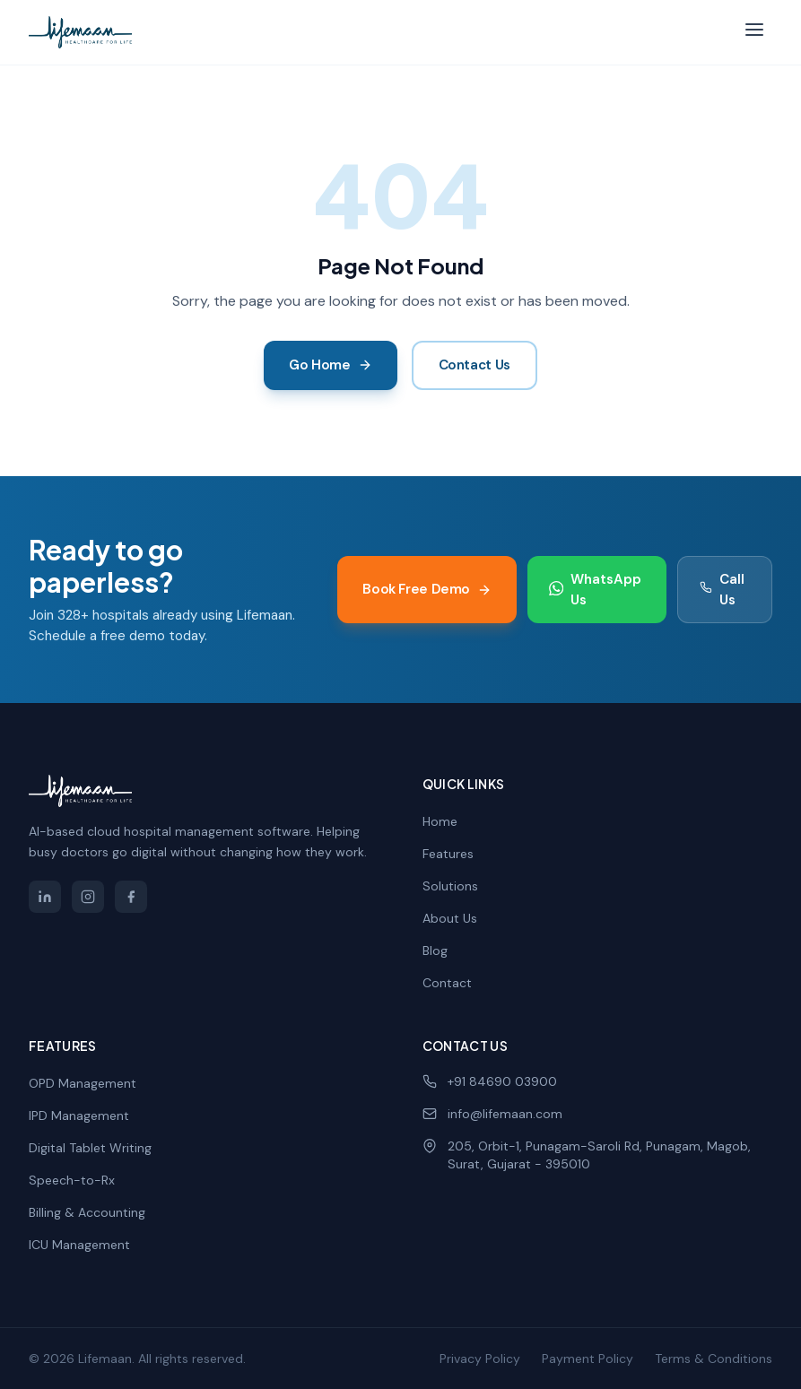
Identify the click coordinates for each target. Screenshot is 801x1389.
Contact (447, 983)
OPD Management (82, 1083)
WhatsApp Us (595, 589)
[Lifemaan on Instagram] (88, 897)
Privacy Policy (480, 1358)
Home (439, 821)
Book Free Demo (427, 589)
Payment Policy (587, 1358)
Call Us (722, 589)
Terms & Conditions (713, 1358)
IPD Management (79, 1115)
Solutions (450, 886)
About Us (449, 918)
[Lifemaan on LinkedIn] (45, 897)
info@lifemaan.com (492, 1114)
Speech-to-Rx (72, 1180)
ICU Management (79, 1245)
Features (448, 854)
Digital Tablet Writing (90, 1148)
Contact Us (474, 365)
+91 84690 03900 (489, 1081)
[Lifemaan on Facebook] (131, 897)
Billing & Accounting (87, 1212)
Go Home (330, 365)
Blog (435, 950)
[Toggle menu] (754, 33)
